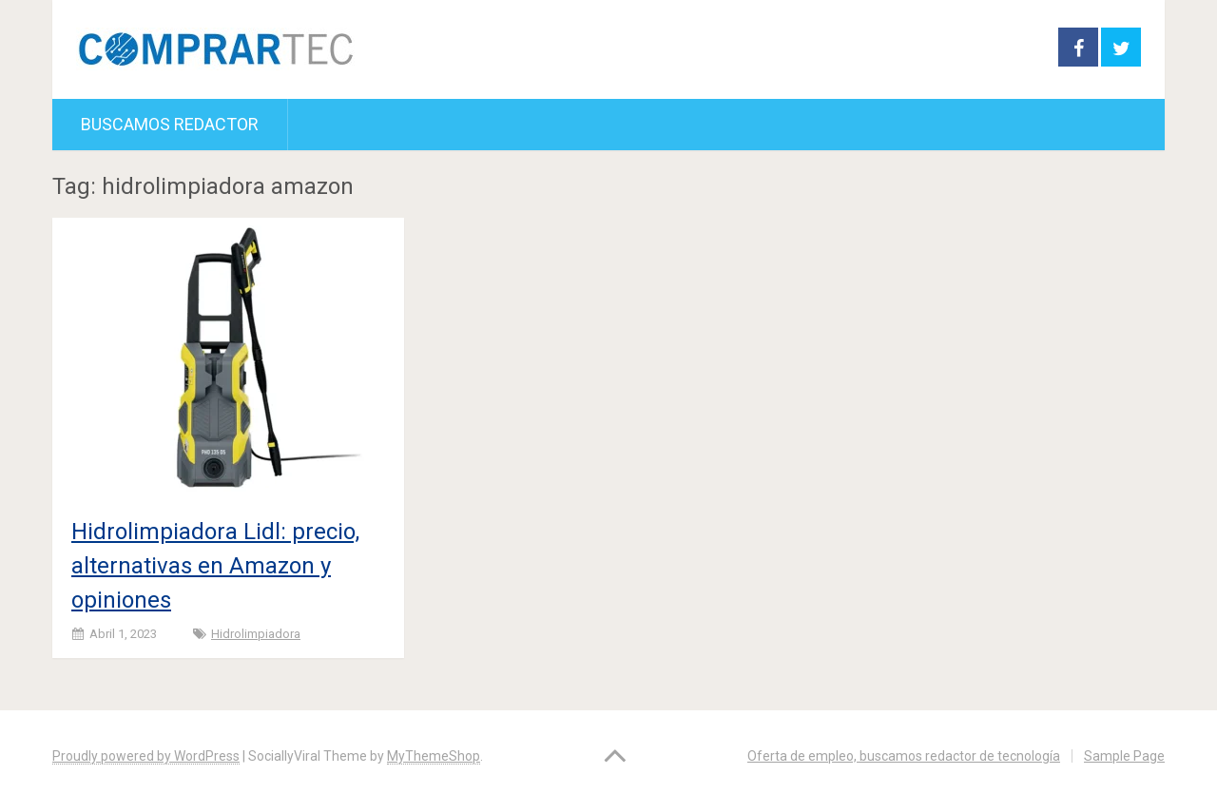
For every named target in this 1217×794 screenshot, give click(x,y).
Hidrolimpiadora (255, 634)
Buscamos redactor (170, 124)
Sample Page (1124, 756)
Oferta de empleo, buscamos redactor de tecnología (903, 756)
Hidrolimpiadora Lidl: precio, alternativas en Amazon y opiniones (215, 565)
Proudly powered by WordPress (146, 756)
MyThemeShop (433, 756)
